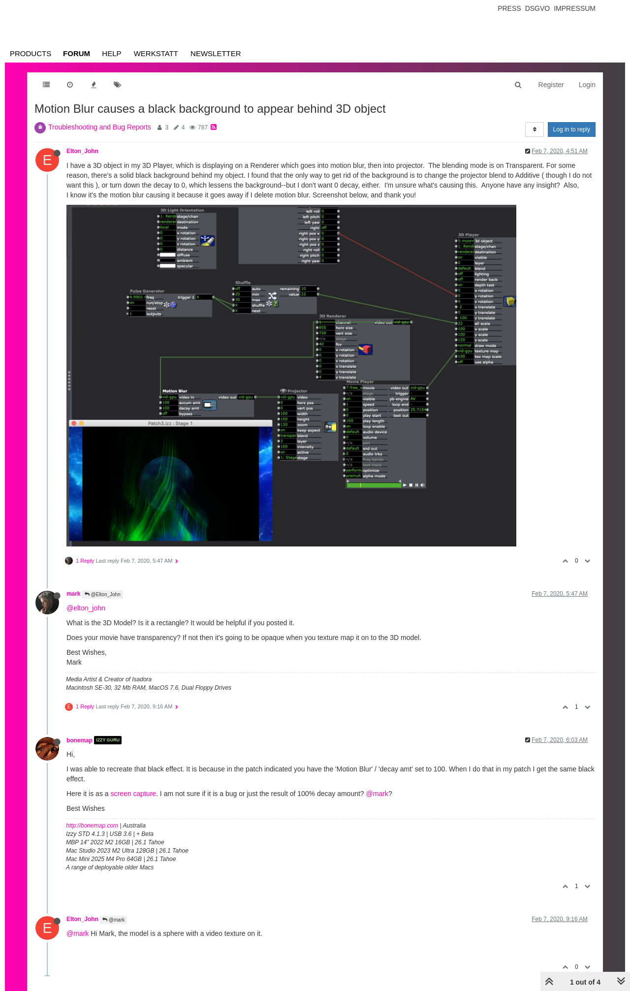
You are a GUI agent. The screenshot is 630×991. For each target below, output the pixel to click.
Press (509, 8)
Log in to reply (571, 129)
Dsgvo (537, 8)
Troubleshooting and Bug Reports (99, 127)
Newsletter (215, 53)
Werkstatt (156, 53)
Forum (76, 53)
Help (111, 53)
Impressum (575, 8)
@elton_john (85, 608)
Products (30, 53)
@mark (377, 794)
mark (73, 593)
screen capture (133, 794)
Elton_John (82, 151)
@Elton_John (103, 594)
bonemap (79, 739)
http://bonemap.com (92, 825)
